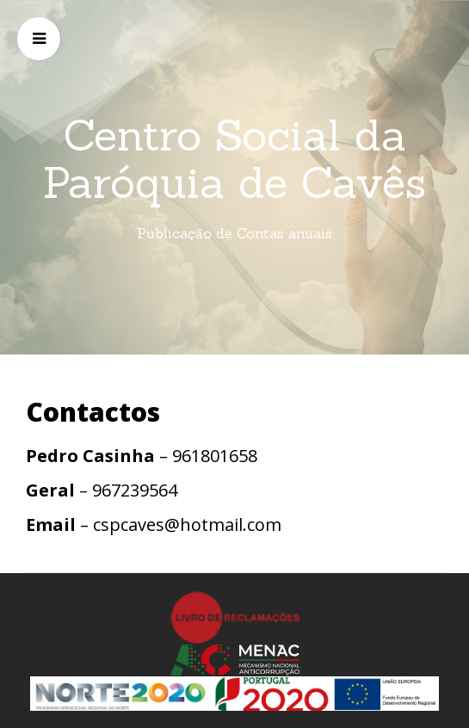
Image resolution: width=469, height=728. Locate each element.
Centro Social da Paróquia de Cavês (234, 159)
